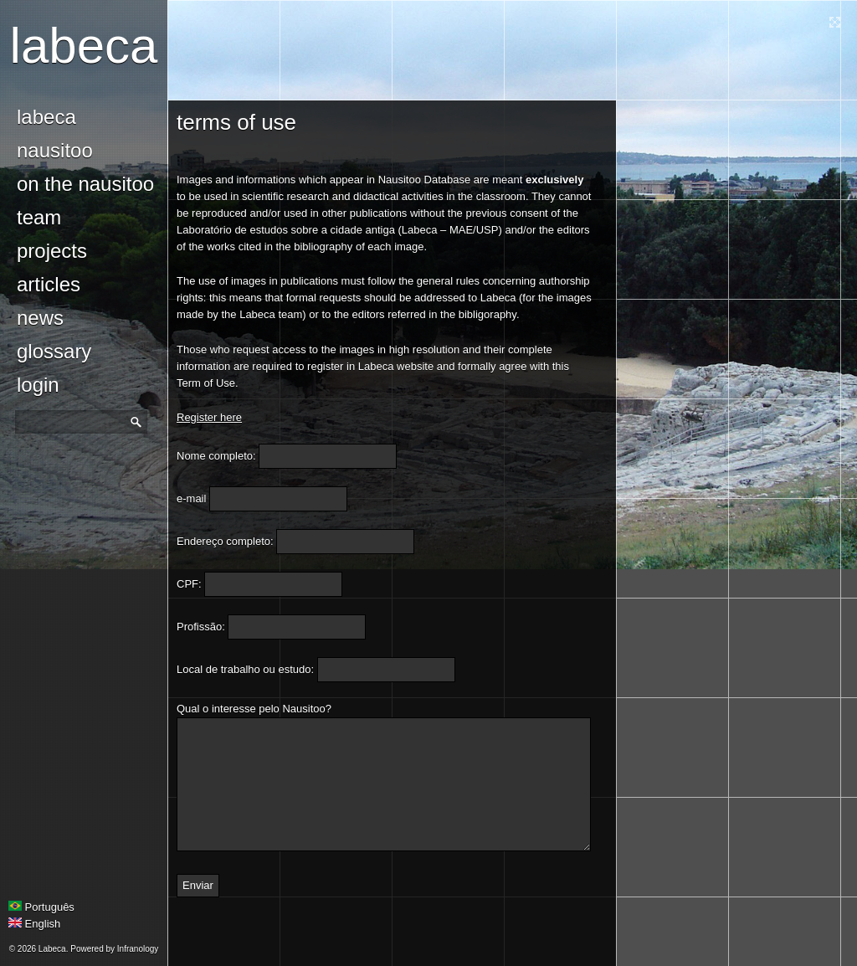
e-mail (191, 498)
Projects (52, 250)
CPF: (189, 584)
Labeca (84, 46)
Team (39, 217)
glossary (54, 351)
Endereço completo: (225, 541)
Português (41, 907)
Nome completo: (216, 456)
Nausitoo (55, 150)
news (40, 317)
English (34, 923)
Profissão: (201, 626)
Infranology (137, 948)
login (38, 384)
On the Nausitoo (85, 183)
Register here (209, 417)
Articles (48, 284)
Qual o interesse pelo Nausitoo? (254, 708)
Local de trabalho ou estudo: (245, 669)
